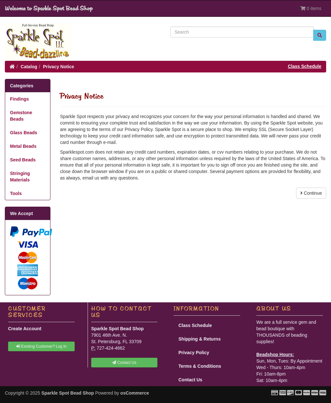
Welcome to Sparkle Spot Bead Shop (48, 8)
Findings (19, 99)
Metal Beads (23, 146)
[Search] (242, 32)
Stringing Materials (20, 176)
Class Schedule (305, 66)
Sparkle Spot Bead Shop (67, 393)
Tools (16, 193)
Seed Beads (23, 159)
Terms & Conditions (199, 366)
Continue (311, 193)
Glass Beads (23, 132)
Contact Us (190, 379)
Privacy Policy (193, 352)
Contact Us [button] (124, 362)
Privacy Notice (58, 66)
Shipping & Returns (199, 339)
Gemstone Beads (21, 116)
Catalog (29, 66)
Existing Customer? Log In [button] (41, 346)
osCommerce (134, 393)
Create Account (24, 328)
